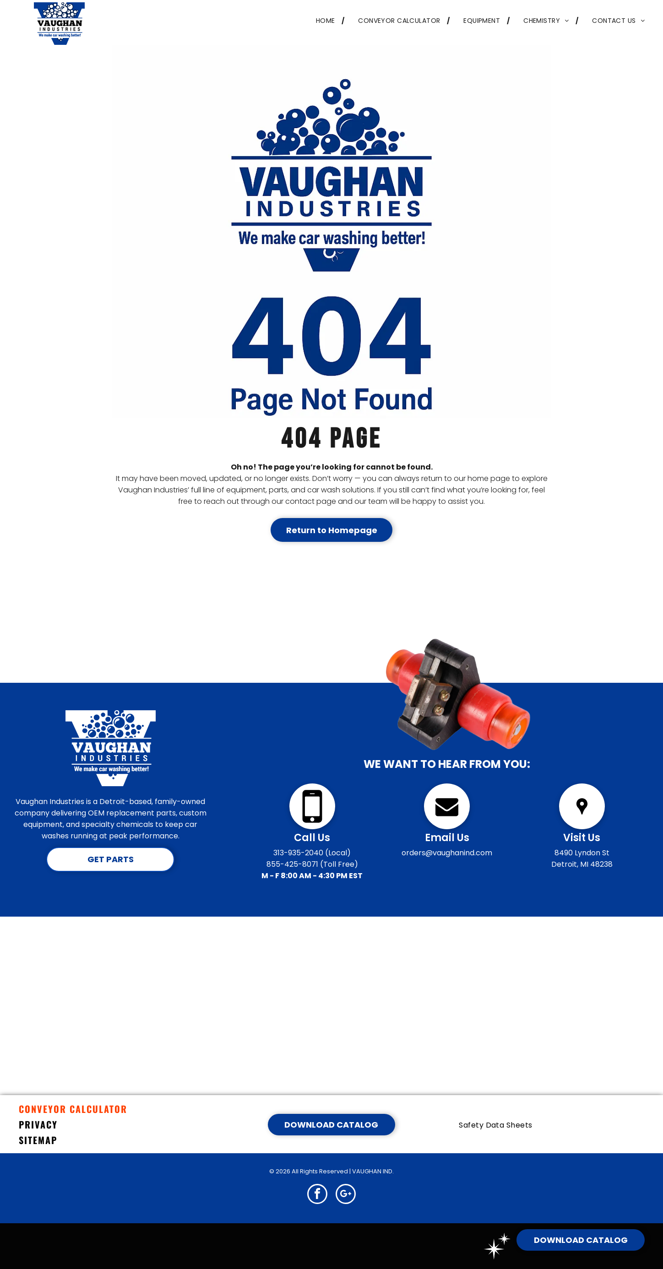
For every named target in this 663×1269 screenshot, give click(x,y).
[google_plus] (346, 1195)
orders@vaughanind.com (447, 853)
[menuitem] (323, 21)
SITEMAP (38, 1140)
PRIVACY (38, 1124)
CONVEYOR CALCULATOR (73, 1109)
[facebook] (317, 1195)
